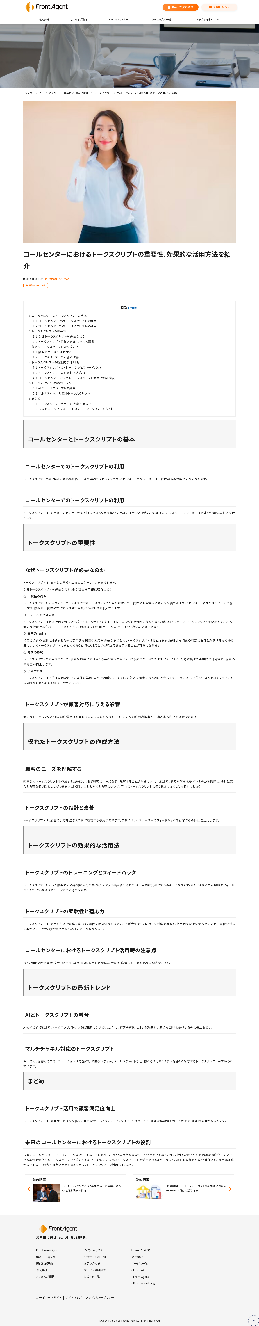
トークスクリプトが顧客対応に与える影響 (66, 341)
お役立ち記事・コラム (207, 19)
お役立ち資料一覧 (161, 19)
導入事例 (44, 19)
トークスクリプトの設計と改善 (59, 357)
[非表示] (133, 307)
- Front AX (137, 1270)
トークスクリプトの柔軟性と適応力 (62, 372)
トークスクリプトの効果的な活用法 (56, 362)
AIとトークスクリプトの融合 (57, 388)
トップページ (30, 93)
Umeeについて (140, 1250)
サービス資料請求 (182, 7)
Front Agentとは (46, 1250)
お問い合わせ (221, 7)
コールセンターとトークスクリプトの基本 (60, 315)
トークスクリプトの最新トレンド (53, 383)
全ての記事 (50, 93)
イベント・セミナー (118, 19)
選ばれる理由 (44, 1263)
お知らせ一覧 (92, 1276)
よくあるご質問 (79, 19)
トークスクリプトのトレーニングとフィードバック (70, 367)
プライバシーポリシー (100, 1297)
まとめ (37, 398)
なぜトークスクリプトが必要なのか (62, 336)
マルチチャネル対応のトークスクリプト (64, 393)
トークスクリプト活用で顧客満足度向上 (65, 404)
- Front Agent (140, 1276)
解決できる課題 (45, 1257)
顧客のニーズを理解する (55, 352)
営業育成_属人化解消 (76, 93)
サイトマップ (73, 1297)
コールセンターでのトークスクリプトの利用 (67, 321)
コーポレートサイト (49, 1297)
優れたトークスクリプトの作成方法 (56, 347)
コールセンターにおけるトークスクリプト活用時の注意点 (76, 378)
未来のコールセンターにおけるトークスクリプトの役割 (75, 409)
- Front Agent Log (143, 1283)
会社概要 (137, 1257)
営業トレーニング (37, 285)
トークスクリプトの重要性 (49, 331)
